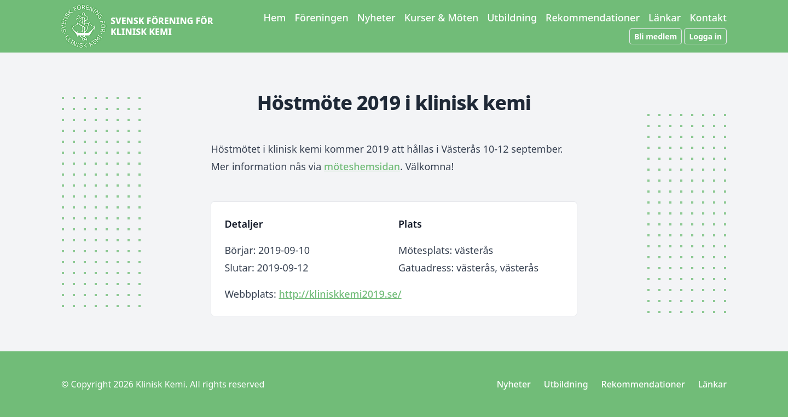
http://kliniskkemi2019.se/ (340, 293)
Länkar (664, 17)
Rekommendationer (593, 17)
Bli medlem (655, 36)
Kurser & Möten (441, 17)
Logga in (705, 36)
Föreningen (321, 17)
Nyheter (376, 17)
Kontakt (708, 17)
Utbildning (512, 17)
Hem (275, 17)
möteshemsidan (362, 166)
